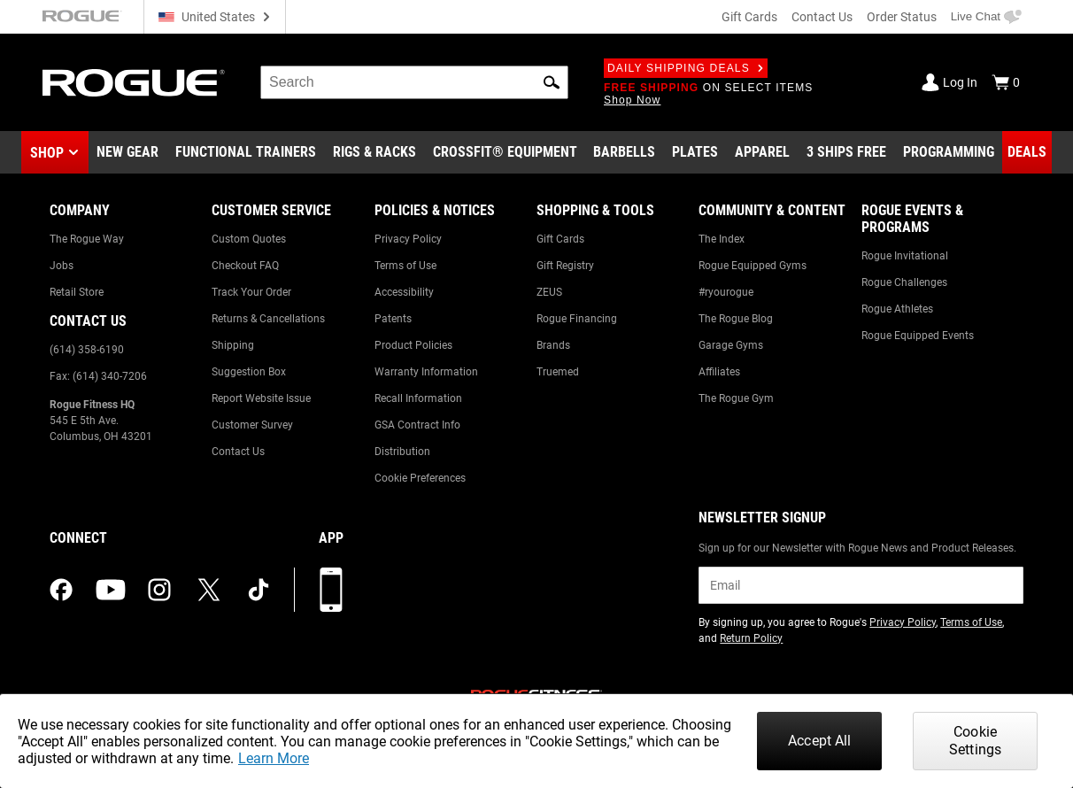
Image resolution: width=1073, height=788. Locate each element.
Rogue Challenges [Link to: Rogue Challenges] (904, 282)
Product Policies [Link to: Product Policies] (413, 345)
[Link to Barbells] (624, 152)
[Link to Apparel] (762, 152)
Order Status (902, 17)
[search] (414, 82)
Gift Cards (749, 17)
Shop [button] (47, 152)
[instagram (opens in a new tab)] (159, 590)
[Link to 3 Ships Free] (846, 152)
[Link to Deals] (1027, 152)
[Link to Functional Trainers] (245, 152)
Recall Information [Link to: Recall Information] (418, 398)
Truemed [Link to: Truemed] (557, 372)
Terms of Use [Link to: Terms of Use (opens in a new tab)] (971, 622)
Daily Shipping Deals (685, 68)
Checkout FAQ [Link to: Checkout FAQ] (245, 265)
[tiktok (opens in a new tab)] (258, 590)
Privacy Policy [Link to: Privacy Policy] (408, 239)
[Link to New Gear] (127, 152)
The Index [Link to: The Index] (722, 239)
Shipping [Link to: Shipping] (233, 345)
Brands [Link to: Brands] (553, 345)
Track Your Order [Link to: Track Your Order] (251, 292)
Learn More (273, 758)
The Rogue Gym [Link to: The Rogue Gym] (736, 398)
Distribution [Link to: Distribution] (402, 451)
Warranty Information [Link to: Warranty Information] (426, 372)
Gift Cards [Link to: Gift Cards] (560, 239)
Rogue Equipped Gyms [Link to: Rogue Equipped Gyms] (753, 265)
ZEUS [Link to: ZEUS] (549, 292)
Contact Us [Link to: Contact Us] (238, 451)
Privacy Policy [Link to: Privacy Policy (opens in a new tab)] (902, 622)
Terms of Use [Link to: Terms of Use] (405, 265)
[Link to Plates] (695, 152)
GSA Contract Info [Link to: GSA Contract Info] (417, 425)
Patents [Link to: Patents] (393, 319)
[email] (861, 585)
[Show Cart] (1006, 82)
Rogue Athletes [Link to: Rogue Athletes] (897, 309)
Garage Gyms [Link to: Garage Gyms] (731, 345)
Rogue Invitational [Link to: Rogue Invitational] (904, 256)
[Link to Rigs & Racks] (374, 152)
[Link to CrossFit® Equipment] (505, 152)
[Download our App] (331, 590)
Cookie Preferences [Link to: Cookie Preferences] (420, 478)
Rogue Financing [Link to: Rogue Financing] (576, 319)
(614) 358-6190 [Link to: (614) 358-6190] (87, 350)
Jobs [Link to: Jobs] (61, 265)
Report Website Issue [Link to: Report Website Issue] (261, 398)
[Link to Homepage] (133, 82)
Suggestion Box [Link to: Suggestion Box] (249, 372)
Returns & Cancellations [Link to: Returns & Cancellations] (268, 319)
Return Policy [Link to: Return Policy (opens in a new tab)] (751, 638)
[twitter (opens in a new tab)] (209, 590)
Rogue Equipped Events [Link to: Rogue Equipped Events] (917, 335)
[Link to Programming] (949, 152)
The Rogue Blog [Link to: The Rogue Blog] (736, 319)
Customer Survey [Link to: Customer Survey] (252, 425)
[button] (551, 82)
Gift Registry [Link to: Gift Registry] (565, 265)
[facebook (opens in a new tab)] (61, 590)
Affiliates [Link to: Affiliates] (719, 372)
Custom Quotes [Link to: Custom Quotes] (249, 239)
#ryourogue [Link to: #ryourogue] (726, 292)
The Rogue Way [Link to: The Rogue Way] (87, 239)
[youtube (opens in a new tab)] (111, 590)
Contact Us (822, 17)
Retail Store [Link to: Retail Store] (77, 292)
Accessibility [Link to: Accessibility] (404, 292)
